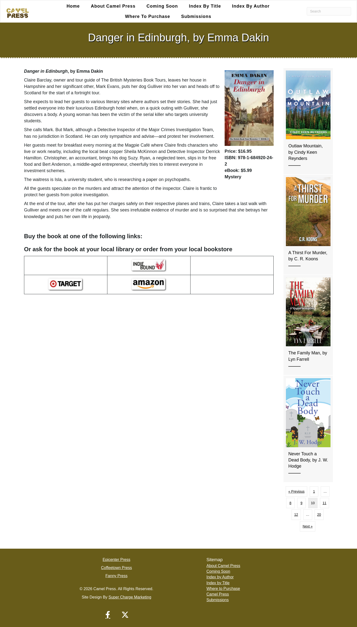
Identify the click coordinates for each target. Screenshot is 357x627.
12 (296, 514)
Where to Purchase (147, 16)
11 (325, 503)
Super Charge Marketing (130, 597)
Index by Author (250, 6)
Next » (307, 526)
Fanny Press (116, 576)
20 (319, 514)
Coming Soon (162, 6)
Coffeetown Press (116, 568)
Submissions (196, 16)
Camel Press (217, 594)
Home (73, 6)
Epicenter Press (116, 559)
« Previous (296, 491)
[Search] (329, 11)
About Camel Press (113, 6)
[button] (108, 614)
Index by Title (205, 6)
